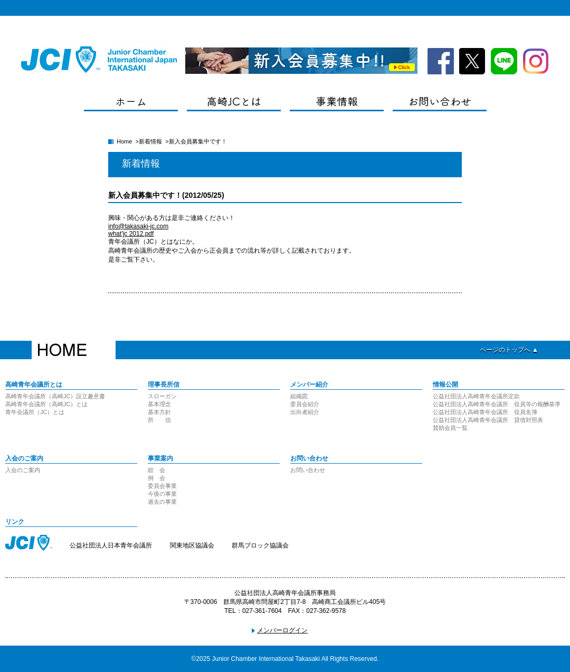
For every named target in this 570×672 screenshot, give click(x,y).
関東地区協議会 (192, 545)
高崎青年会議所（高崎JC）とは (46, 404)
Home (124, 141)
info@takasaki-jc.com (138, 226)
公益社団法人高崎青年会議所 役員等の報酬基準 (496, 404)
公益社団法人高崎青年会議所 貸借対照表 (488, 420)
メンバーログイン (282, 630)
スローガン (162, 396)
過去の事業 (162, 501)
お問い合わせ (307, 470)
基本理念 (159, 404)
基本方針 (159, 412)
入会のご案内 (22, 470)
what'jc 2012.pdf (131, 233)
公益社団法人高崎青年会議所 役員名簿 (485, 412)
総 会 (156, 470)
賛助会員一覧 (450, 428)
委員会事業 (162, 486)
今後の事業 (162, 494)
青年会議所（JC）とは (34, 412)
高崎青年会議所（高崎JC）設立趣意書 (55, 396)
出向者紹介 (304, 412)
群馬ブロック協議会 (260, 545)
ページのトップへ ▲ (509, 349)
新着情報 (150, 141)
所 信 (159, 420)
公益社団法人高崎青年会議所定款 (476, 396)
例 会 (156, 478)
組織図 (299, 396)
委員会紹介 (304, 404)
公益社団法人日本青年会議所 (111, 545)
